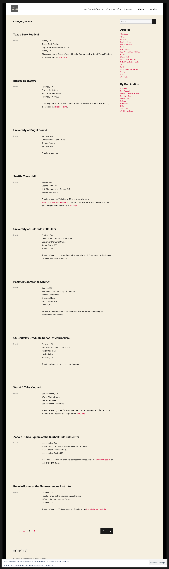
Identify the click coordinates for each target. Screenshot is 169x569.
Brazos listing (61, 107)
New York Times (126, 96)
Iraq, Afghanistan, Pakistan (130, 52)
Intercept (123, 88)
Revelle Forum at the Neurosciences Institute (42, 486)
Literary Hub (124, 57)
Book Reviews (125, 42)
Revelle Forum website (96, 509)
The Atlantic (124, 108)
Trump (122, 72)
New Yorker (124, 98)
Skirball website (103, 460)
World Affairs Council (27, 387)
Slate (122, 106)
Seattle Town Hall (24, 176)
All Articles (124, 34)
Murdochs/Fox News (128, 59)
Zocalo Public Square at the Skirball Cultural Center (46, 437)
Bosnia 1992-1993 (126, 44)
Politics (122, 67)
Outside (123, 101)
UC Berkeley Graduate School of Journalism (41, 337)
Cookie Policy (48, 565)
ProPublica (124, 103)
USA (121, 74)
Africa (122, 37)
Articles (153, 9)
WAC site (81, 413)
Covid (122, 47)
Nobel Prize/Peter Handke (129, 62)
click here (62, 57)
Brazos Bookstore (24, 80)
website (73, 206)
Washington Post (126, 111)
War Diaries (124, 77)
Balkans (123, 39)
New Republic (125, 91)
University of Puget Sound (30, 130)
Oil (121, 64)
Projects (128, 9)
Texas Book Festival (26, 34)
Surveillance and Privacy (129, 69)
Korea (122, 54)
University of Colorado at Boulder (34, 229)
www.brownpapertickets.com (55, 202)
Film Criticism (125, 49)
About (141, 9)
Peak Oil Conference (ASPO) (31, 281)
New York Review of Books (130, 93)
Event (15, 40)
